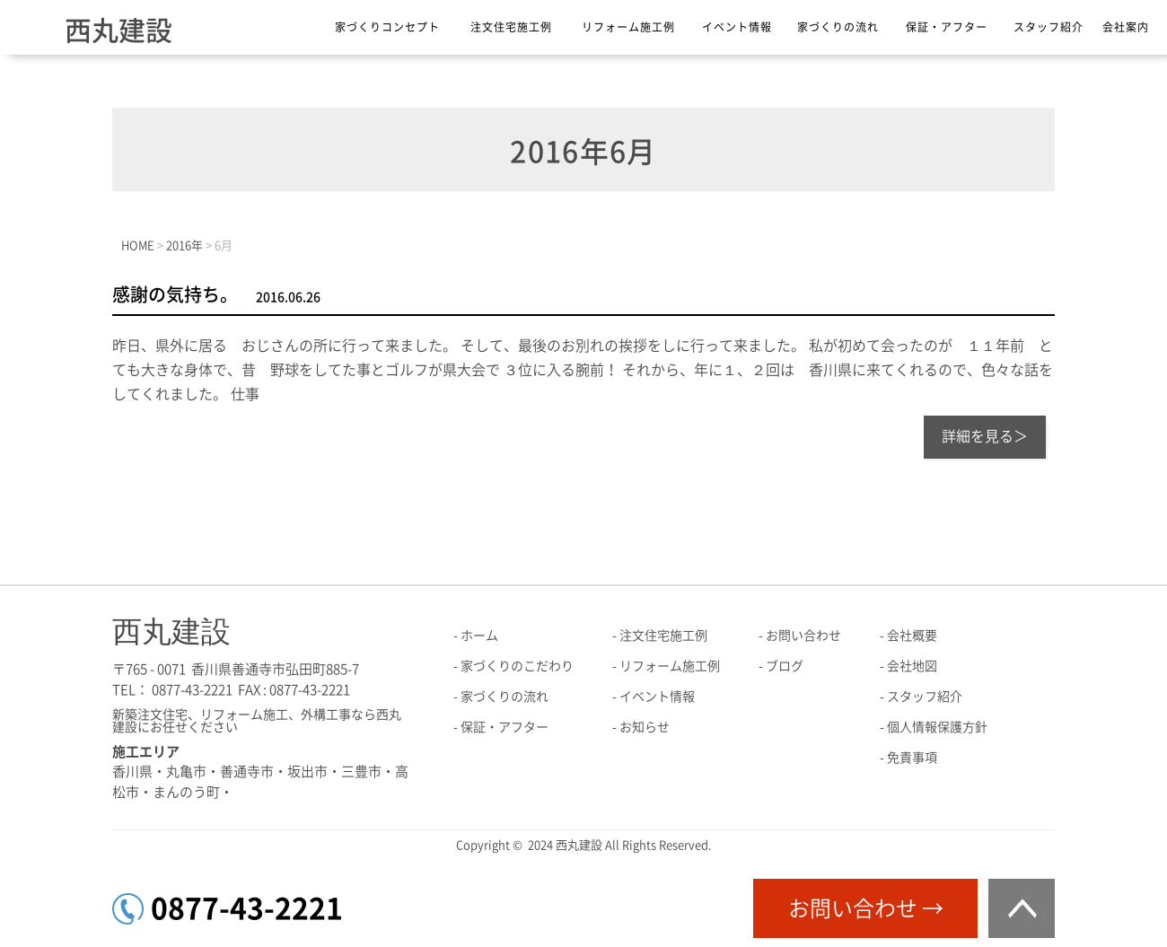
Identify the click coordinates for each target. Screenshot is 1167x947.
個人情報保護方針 (937, 727)
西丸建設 (118, 30)
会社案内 (1125, 27)
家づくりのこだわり (517, 666)
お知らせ (644, 727)
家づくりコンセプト (387, 27)
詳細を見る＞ (985, 436)
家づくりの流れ (838, 27)
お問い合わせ (803, 635)
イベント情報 (737, 27)
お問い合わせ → (865, 908)
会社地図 (912, 666)
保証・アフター (946, 27)
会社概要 (912, 635)
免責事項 (912, 757)
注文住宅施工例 (511, 27)
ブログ (784, 666)
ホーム (479, 635)
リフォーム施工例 (628, 27)
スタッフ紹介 (1048, 27)
